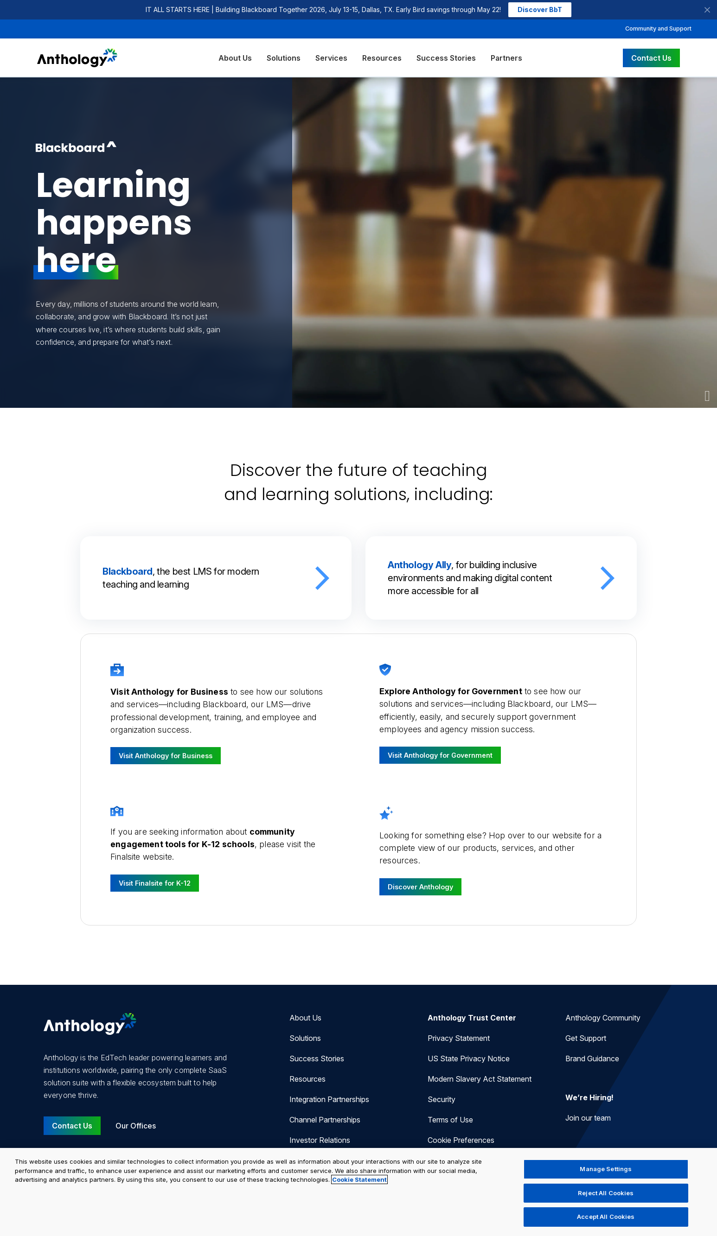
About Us (235, 58)
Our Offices (135, 1125)
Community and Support (658, 28)
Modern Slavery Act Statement (479, 1079)
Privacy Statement (459, 1038)
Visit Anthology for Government (440, 755)
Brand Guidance (592, 1058)
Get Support (585, 1038)
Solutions (284, 58)
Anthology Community (602, 1017)
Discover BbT (540, 9)
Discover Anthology (420, 887)
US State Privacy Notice (469, 1058)
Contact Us (651, 58)
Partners (506, 58)
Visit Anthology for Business (165, 756)
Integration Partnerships (329, 1099)
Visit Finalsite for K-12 (155, 883)
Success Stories (446, 58)
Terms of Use (450, 1119)
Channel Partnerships (324, 1119)
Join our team (588, 1117)
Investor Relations (319, 1140)
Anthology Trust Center (472, 1017)
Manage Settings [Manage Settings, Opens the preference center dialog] (606, 1169)
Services (331, 58)
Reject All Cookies (606, 1193)
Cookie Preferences (461, 1140)
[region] (358, 1192)
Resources (382, 58)
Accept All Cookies (605, 1216)
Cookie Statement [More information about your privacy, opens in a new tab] (359, 1179)
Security (441, 1099)
